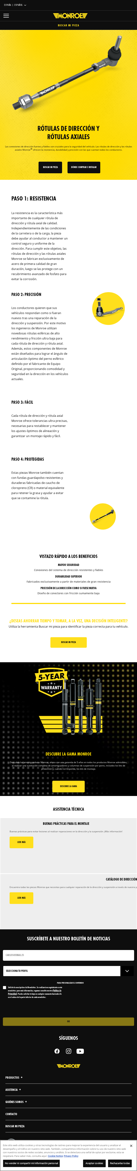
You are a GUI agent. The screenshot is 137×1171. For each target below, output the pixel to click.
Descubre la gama (68, 786)
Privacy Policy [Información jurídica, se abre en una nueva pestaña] (71, 1156)
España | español (13, 5)
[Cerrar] (131, 1146)
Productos (14, 1077)
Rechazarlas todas (120, 1163)
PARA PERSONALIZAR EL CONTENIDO (70, 983)
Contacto (11, 1114)
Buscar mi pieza (68, 25)
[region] (68, 1155)
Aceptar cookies (94, 1163)
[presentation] (33, 1008)
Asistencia (13, 1090)
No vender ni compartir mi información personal (31, 1163)
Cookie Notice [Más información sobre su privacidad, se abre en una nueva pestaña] (55, 1156)
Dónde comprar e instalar (84, 167)
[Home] (68, 16)
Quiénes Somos (16, 1102)
